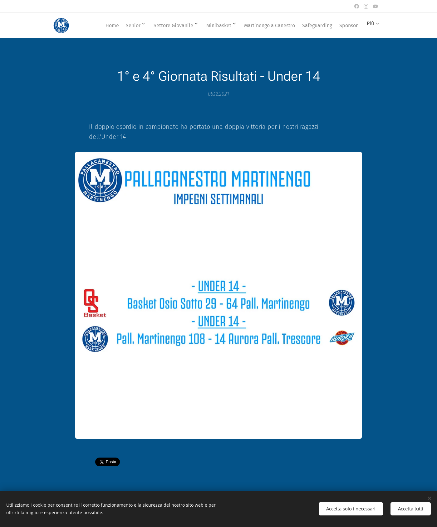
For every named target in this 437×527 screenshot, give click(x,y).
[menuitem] (119, 25)
